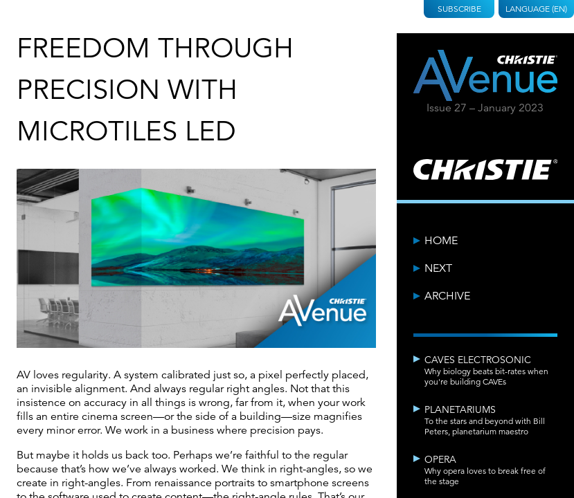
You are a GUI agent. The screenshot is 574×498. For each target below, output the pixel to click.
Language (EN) (536, 8)
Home (441, 241)
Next (438, 268)
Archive (447, 296)
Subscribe (459, 8)
